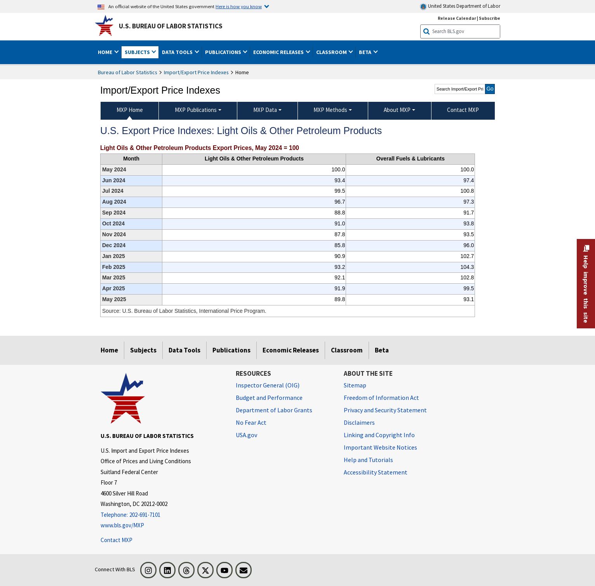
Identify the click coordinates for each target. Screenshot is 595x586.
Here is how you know (239, 6)
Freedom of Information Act (381, 397)
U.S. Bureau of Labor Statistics (171, 26)
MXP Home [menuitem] (130, 109)
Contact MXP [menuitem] (463, 109)
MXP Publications (196, 109)
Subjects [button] (138, 52)
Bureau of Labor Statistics (127, 72)
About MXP (397, 109)
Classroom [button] (332, 52)
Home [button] (105, 52)
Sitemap (355, 385)
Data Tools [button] (178, 52)
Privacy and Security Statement (385, 410)
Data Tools (184, 350)
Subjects (143, 350)
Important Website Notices (380, 447)
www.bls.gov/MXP (122, 525)
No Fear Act (251, 422)
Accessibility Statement (375, 472)
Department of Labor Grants (274, 410)
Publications (231, 350)
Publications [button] (223, 52)
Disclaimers (359, 422)
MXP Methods (330, 109)
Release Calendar (457, 18)
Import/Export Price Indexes (196, 72)
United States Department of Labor (460, 6)
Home (109, 350)
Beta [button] (365, 52)
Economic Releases (291, 350)
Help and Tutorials (368, 460)
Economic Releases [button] (279, 52)
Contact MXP (116, 540)
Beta (382, 350)
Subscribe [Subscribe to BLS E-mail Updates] (489, 18)
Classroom (347, 350)
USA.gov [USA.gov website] (246, 435)
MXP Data (265, 109)
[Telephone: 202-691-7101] (162, 515)
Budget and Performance (269, 397)
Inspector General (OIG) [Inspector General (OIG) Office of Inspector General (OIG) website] (267, 385)
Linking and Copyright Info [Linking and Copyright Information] (379, 435)
